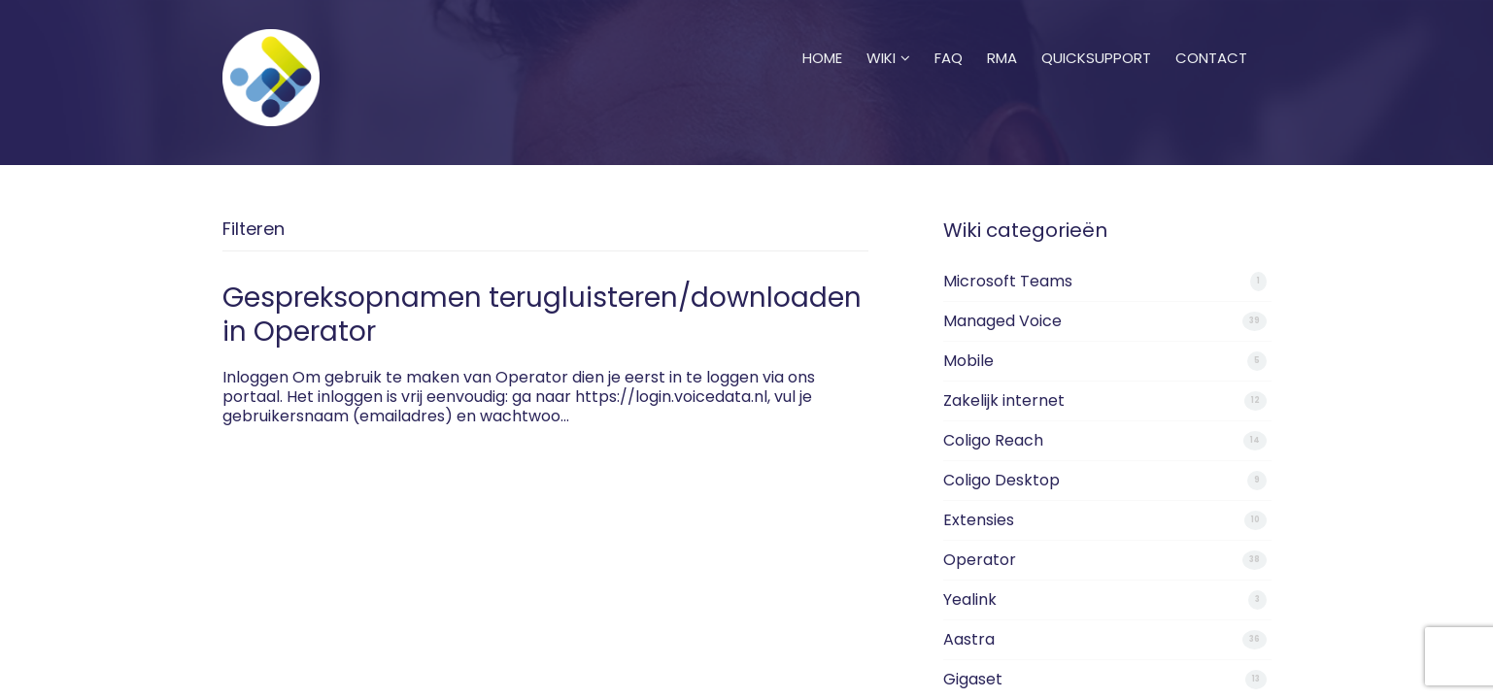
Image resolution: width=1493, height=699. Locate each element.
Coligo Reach (993, 440)
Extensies (978, 520)
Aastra (969, 639)
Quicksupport (1096, 34)
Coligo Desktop (1001, 480)
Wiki (888, 34)
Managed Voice (1002, 321)
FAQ (948, 34)
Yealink (970, 599)
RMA (1002, 34)
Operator (979, 560)
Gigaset (972, 679)
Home (822, 34)
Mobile (968, 361)
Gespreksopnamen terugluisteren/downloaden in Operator (542, 314)
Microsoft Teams (1007, 281)
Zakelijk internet (1004, 400)
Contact (1211, 34)
